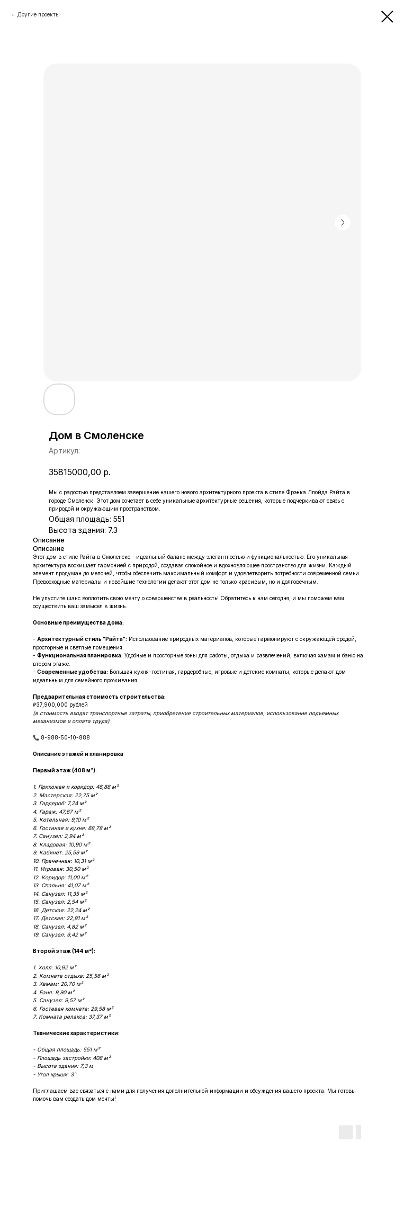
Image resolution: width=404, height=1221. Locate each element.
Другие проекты (38, 14)
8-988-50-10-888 (65, 737)
